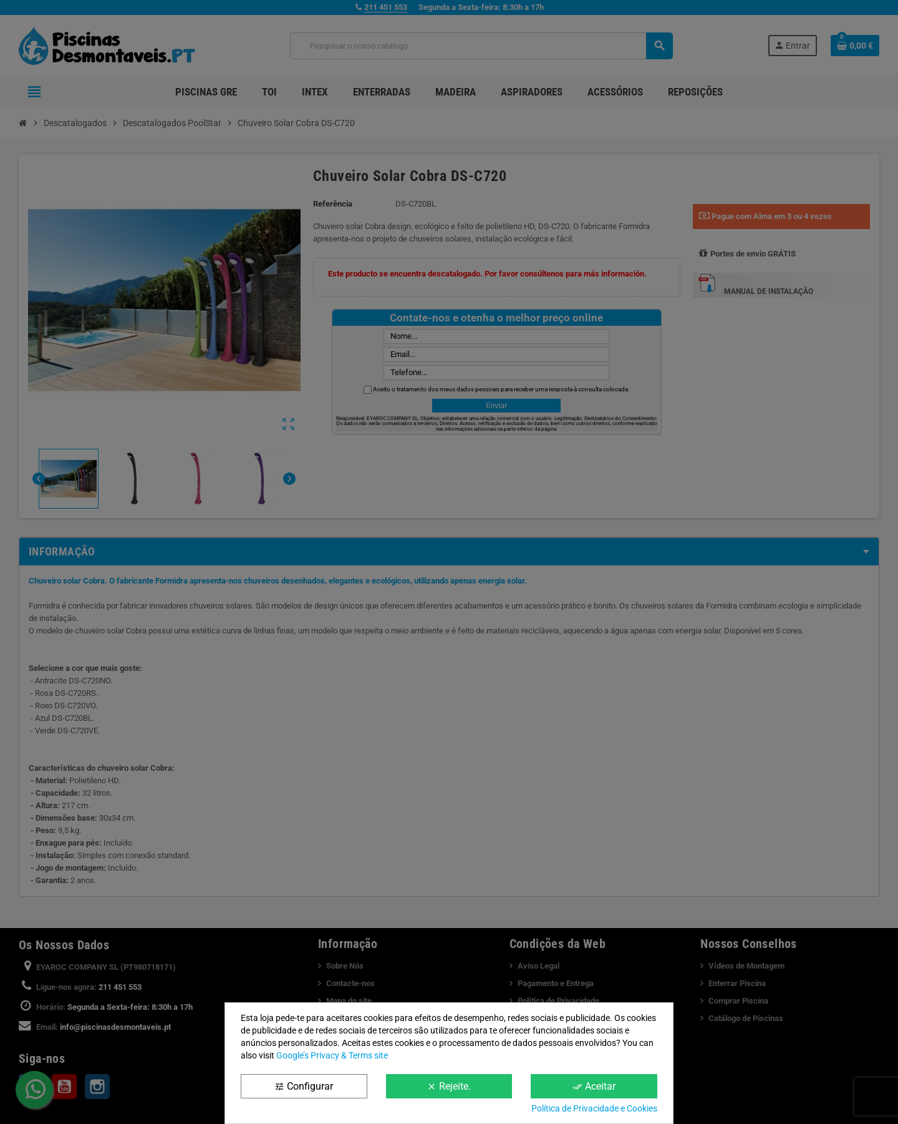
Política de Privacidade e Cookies (594, 1108)
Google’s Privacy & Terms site (332, 1055)
